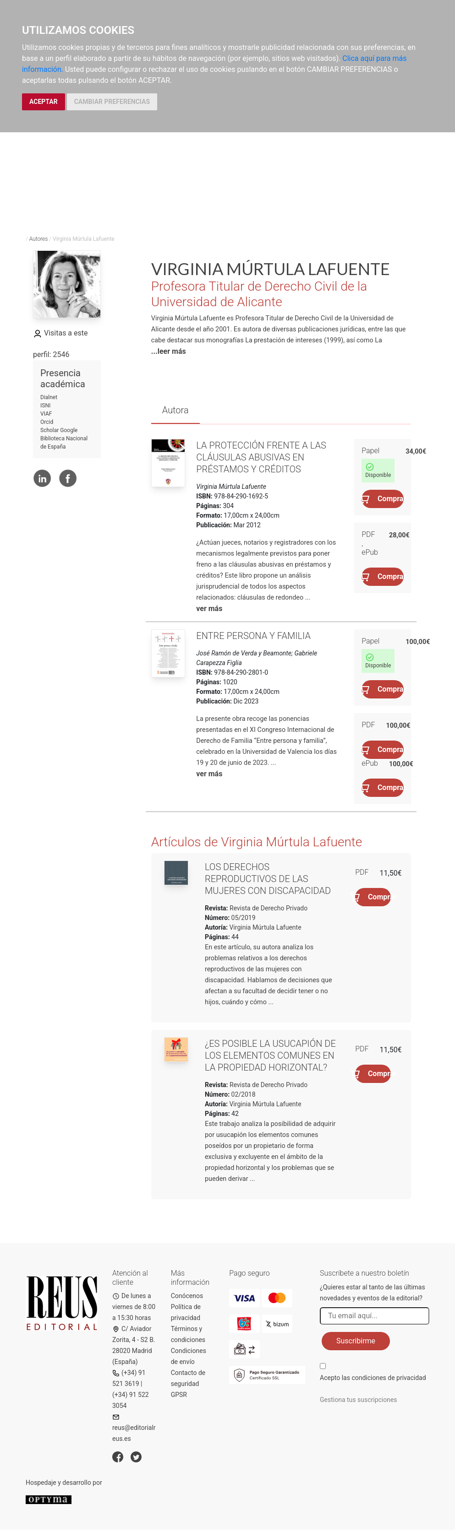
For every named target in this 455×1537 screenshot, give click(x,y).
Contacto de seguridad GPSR (188, 1383)
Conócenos (187, 1295)
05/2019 (242, 917)
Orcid (46, 422)
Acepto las (373, 1377)
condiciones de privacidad (388, 1377)
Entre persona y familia (253, 635)
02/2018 (242, 1094)
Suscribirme (355, 1341)
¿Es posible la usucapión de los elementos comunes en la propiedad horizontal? (270, 1055)
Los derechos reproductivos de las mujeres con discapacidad (268, 878)
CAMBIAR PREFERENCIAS (112, 101)
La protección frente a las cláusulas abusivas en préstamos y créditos (261, 457)
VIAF (46, 414)
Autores (38, 239)
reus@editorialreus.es (134, 1427)
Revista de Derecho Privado (268, 908)
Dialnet (48, 397)
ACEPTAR (43, 101)
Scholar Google (58, 430)
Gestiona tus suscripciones (358, 1399)
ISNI (45, 405)
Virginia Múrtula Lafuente (265, 927)
